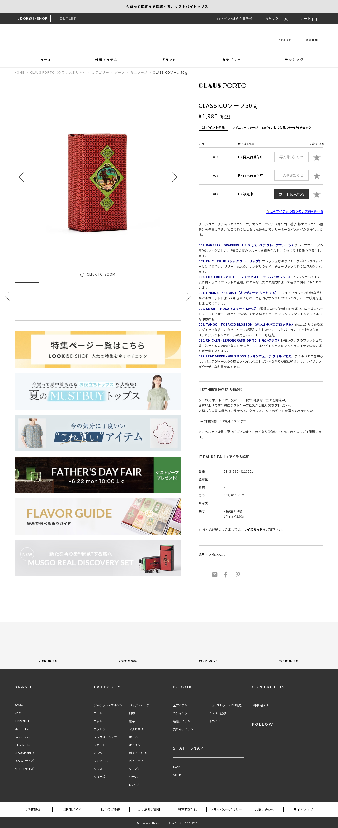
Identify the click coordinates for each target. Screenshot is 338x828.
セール (133, 776)
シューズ (99, 776)
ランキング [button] (294, 59)
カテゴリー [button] (231, 59)
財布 (132, 713)
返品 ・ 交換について (212, 554)
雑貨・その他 (138, 752)
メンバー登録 (217, 713)
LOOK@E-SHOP (32, 18)
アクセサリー (137, 729)
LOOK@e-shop (169, 39)
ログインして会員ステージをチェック (286, 127)
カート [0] (309, 18)
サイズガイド (253, 529)
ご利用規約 (33, 809)
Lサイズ (134, 784)
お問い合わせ (261, 705)
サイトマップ (303, 809)
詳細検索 (312, 40)
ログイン (224, 18)
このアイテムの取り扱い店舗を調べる (294, 211)
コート (98, 713)
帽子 (132, 721)
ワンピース (101, 760)
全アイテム (180, 705)
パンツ (98, 752)
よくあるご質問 (149, 809)
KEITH (19, 713)
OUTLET (68, 18)
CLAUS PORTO (24, 752)
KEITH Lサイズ (24, 768)
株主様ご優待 (110, 809)
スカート (99, 744)
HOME (20, 72)
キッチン (135, 744)
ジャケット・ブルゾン (108, 705)
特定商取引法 (187, 809)
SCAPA (19, 705)
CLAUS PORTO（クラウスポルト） (58, 72)
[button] (174, 177)
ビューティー (137, 760)
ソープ (120, 72)
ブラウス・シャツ (105, 737)
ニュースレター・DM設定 (225, 705)
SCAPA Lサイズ (24, 760)
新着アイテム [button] (106, 59)
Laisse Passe (23, 737)
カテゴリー (100, 72)
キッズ (98, 768)
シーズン (134, 768)
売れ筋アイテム (183, 729)
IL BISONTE (22, 721)
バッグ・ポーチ (139, 705)
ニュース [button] (43, 59)
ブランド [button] (169, 59)
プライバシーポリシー (226, 809)
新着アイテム (181, 721)
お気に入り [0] (277, 18)
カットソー (101, 729)
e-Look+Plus (23, 744)
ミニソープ (138, 72)
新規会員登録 (242, 18)
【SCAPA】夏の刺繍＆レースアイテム (169, 6)
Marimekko (22, 729)
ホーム (133, 737)
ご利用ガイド (71, 809)
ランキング (180, 713)
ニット (98, 721)
